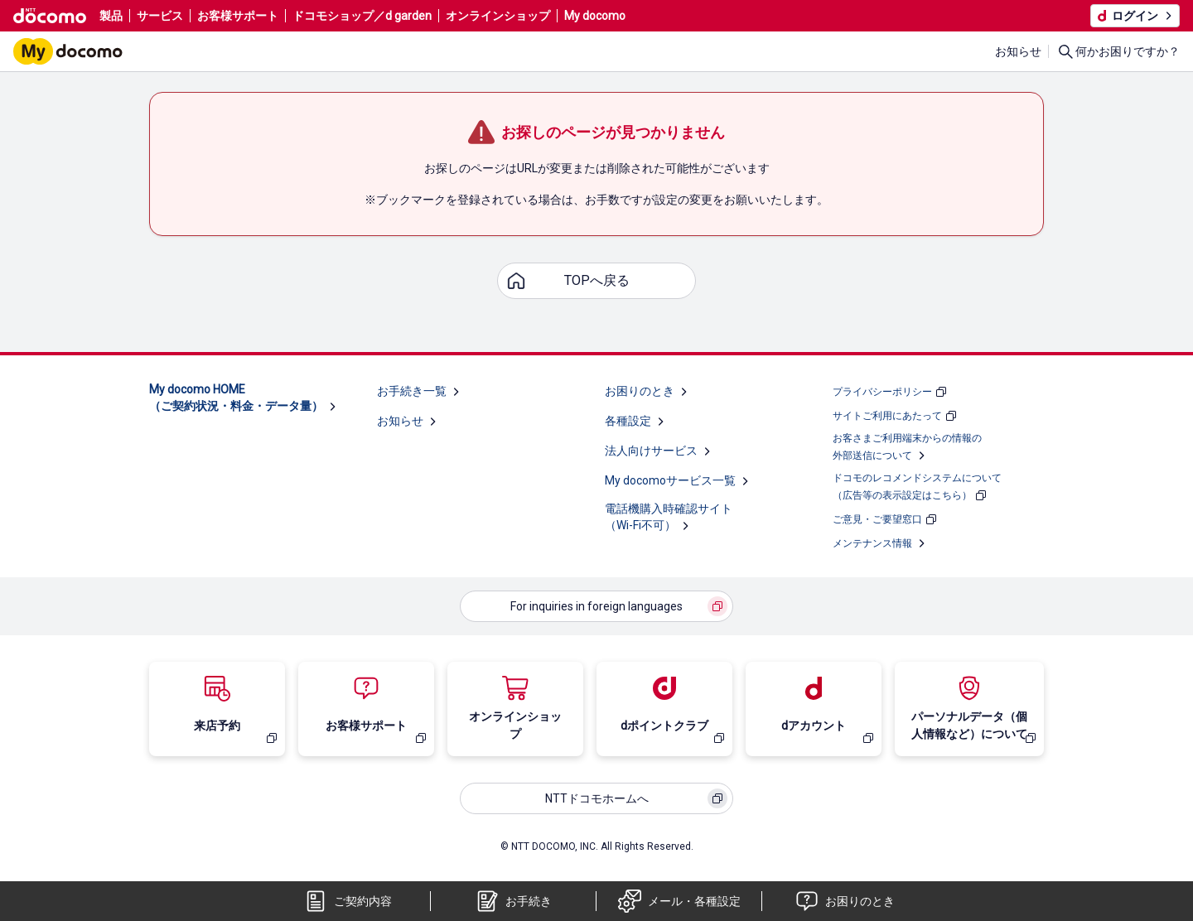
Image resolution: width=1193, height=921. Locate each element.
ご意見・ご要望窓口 (877, 519)
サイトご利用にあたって (887, 416)
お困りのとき (639, 391)
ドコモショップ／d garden (362, 15)
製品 (111, 15)
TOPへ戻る (597, 280)
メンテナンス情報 (872, 543)
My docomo (594, 15)
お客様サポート (237, 15)
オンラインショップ (498, 15)
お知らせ (1018, 51)
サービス (160, 15)
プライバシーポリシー (882, 392)
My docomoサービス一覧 (670, 480)
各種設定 (628, 420)
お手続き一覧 (412, 391)
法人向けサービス (651, 450)
